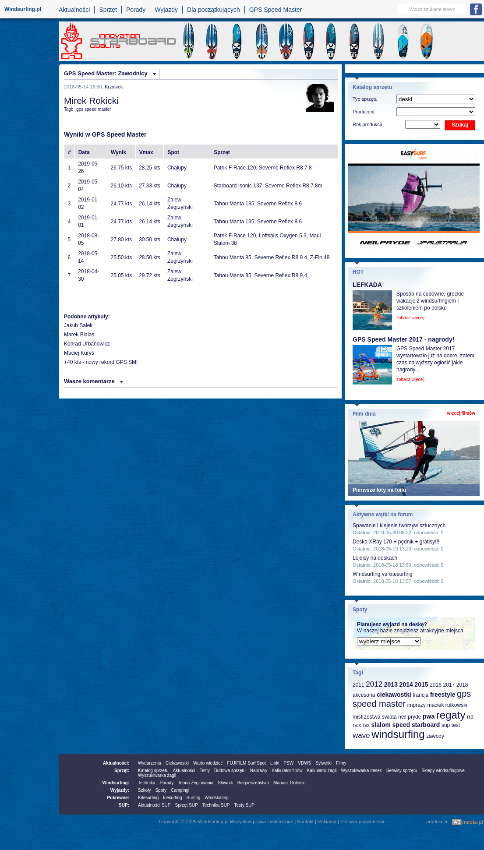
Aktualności (74, 9)
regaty (451, 715)
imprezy (416, 705)
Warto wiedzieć (208, 763)
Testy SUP (244, 805)
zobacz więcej (410, 317)
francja (420, 695)
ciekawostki (394, 694)
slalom (381, 724)
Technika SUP (216, 805)
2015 (421, 684)
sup (446, 725)
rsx (366, 725)
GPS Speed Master (275, 9)
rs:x (357, 725)
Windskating (216, 797)
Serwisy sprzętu (401, 770)
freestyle (443, 694)
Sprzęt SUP (186, 805)
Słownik (225, 782)
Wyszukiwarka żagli (157, 775)
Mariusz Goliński (289, 782)
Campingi (180, 790)
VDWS (304, 763)
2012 (374, 684)
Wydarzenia (149, 763)
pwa (429, 716)
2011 (358, 685)
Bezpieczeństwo (253, 782)
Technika (146, 782)
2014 (406, 684)
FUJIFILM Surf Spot (246, 763)
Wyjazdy (166, 9)
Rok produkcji (367, 124)
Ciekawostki (177, 763)
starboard (426, 724)
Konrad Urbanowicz (87, 344)
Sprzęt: (121, 770)
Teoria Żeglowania (195, 782)
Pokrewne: (118, 797)
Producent (363, 111)
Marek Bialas (79, 335)
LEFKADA (367, 284)
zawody (435, 736)
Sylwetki (323, 763)
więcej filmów (461, 413)
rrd (470, 717)
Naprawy (258, 770)
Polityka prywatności (362, 821)
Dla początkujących (213, 9)
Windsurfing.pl (22, 9)
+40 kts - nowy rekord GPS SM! (101, 362)
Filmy (341, 763)
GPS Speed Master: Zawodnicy (106, 73)
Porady (135, 9)
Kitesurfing (148, 797)
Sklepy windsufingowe (442, 770)
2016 (436, 685)
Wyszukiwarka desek (361, 770)
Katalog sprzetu (153, 770)
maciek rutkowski (447, 705)
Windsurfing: (115, 782)
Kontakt (305, 821)
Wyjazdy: (119, 790)
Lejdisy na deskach (375, 558)
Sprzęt (108, 9)
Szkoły (144, 790)
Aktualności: (116, 763)
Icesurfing (172, 797)
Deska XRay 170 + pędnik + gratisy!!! (396, 542)
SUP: (124, 805)
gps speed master (93, 109)
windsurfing (397, 734)
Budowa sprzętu (230, 770)
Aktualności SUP (154, 805)
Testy (205, 770)
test (456, 725)
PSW (288, 763)
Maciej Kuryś (79, 353)
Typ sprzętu (365, 99)
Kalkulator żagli (322, 770)
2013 (391, 684)
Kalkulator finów (287, 770)
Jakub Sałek (78, 325)
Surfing (194, 797)
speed (401, 724)
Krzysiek (114, 86)
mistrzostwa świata (375, 717)
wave (361, 735)
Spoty (160, 790)
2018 (462, 685)
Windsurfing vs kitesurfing (383, 574)
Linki (274, 763)
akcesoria (364, 695)
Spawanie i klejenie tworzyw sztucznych (399, 525)
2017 (449, 685)
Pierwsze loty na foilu (379, 490)
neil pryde (409, 717)
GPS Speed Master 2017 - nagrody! (403, 339)
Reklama (327, 821)
